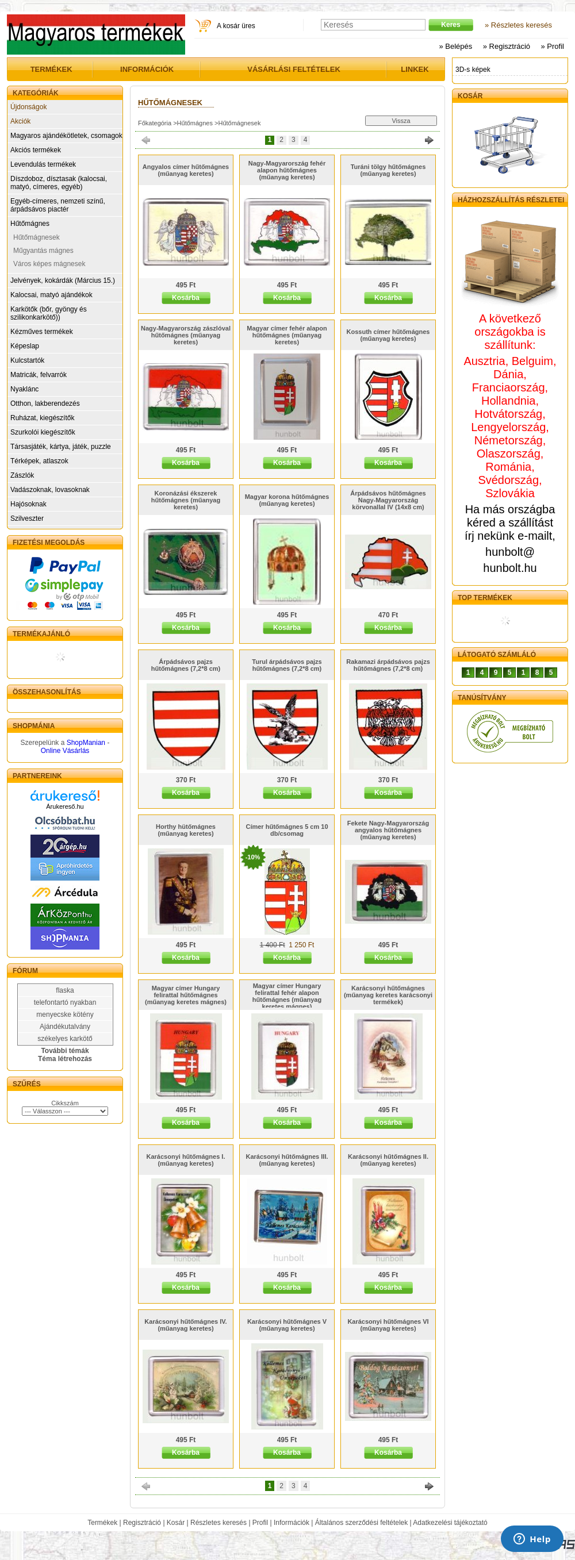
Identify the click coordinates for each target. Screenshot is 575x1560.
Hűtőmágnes (29, 224)
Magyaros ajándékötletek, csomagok (66, 136)
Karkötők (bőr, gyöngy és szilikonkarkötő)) (48, 313)
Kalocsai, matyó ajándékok (51, 295)
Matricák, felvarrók (38, 375)
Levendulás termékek (43, 164)
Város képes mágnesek (49, 264)
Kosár (176, 1523)
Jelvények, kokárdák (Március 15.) (62, 280)
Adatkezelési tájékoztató (450, 1523)
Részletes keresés (218, 1523)
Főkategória (154, 123)
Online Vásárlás (65, 751)
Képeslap (24, 346)
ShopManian (86, 743)
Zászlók (22, 475)
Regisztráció (142, 1523)
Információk (291, 1523)
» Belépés (455, 46)
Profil (260, 1523)
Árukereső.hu (64, 806)
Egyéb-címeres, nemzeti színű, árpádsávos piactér (57, 205)
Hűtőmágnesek (36, 237)
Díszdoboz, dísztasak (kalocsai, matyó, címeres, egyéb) (58, 183)
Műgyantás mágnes (43, 251)
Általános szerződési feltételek (361, 1523)
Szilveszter (27, 518)
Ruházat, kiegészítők (42, 418)
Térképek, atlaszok (39, 461)
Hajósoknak (28, 504)
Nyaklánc (24, 389)
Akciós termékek (35, 150)
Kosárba (186, 298)
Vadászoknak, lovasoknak (50, 490)
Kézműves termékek (41, 332)
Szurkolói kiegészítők (42, 432)
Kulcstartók (27, 360)
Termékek (102, 1523)
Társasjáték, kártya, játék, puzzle (60, 447)
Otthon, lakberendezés (45, 403)
